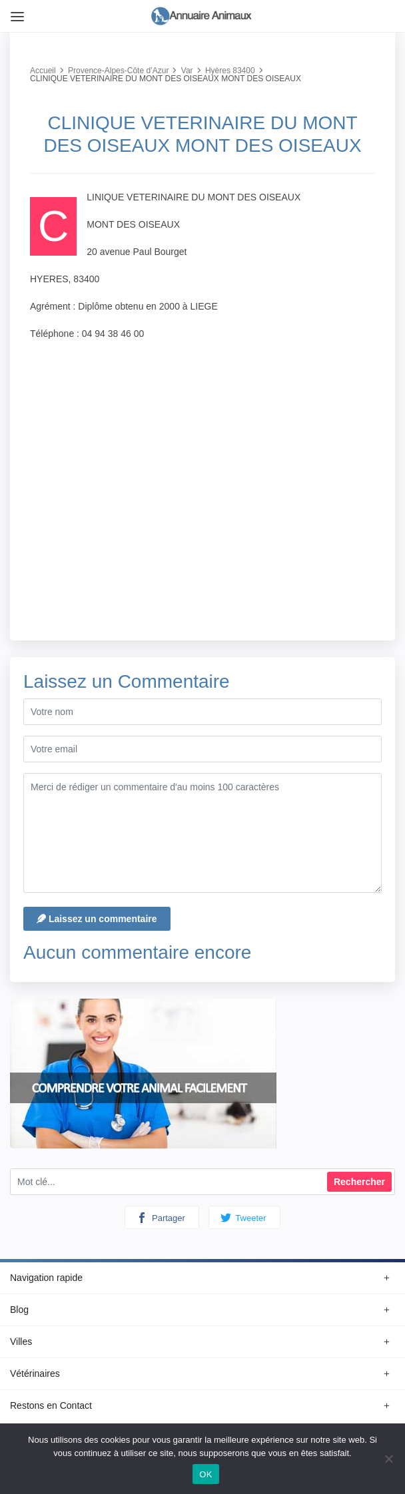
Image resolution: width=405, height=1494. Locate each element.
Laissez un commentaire (97, 918)
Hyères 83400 (230, 70)
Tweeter (243, 1217)
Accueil (43, 70)
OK (205, 1474)
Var (187, 70)
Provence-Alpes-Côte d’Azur (118, 70)
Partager (161, 1217)
